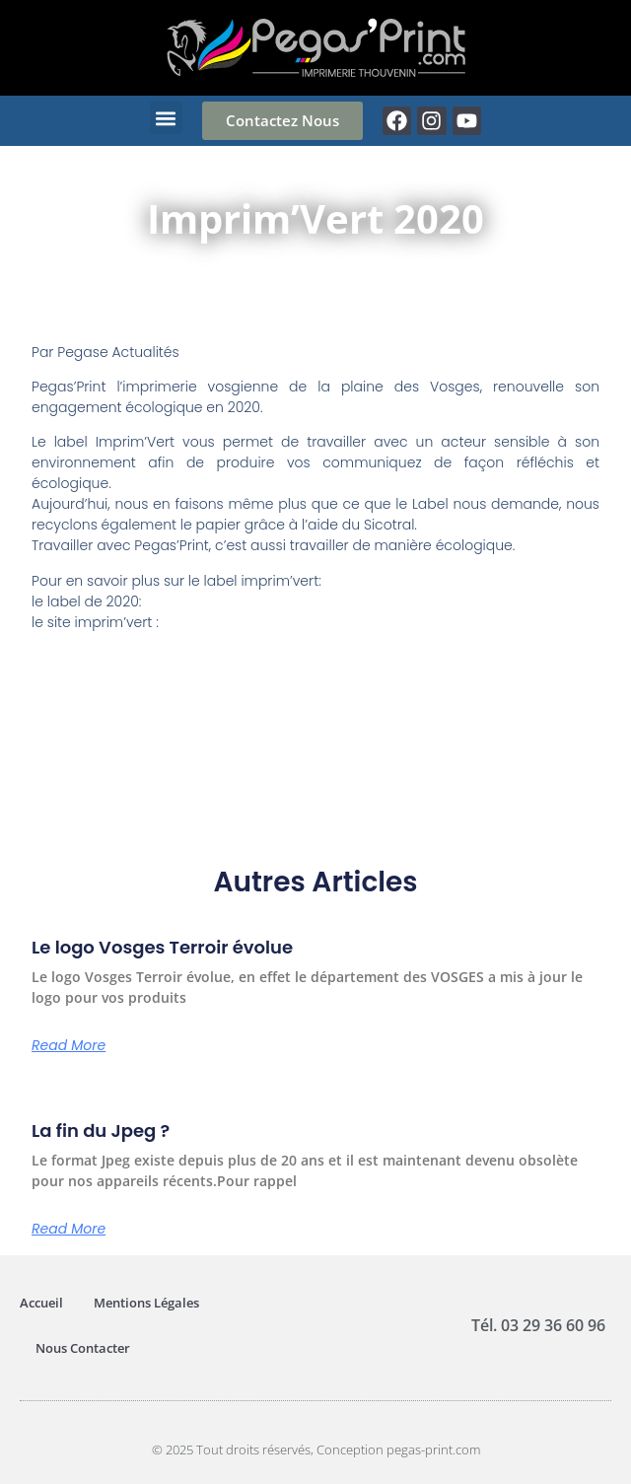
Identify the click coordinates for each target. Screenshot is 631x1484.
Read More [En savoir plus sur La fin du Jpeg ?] (68, 1229)
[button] (166, 118)
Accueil (41, 1302)
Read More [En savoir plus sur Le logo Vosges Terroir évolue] (68, 1045)
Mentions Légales (146, 1302)
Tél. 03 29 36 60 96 (538, 1325)
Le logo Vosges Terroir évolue (162, 947)
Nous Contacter (82, 1348)
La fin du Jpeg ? (101, 1130)
